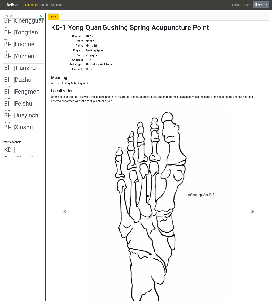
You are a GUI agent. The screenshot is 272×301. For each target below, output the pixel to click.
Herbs (45, 4)
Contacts (56, 4)
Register (235, 4)
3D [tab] (63, 17)
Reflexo (12, 5)
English (260, 4)
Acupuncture (30, 4)
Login (246, 4)
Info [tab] (53, 17)
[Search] (20, 16)
